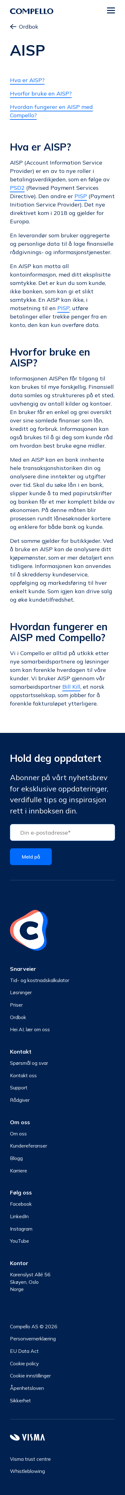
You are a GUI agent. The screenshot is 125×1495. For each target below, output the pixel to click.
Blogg (16, 1158)
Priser (16, 1005)
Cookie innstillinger (30, 1375)
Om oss (18, 1133)
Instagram (21, 1229)
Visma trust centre (30, 1459)
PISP (81, 196)
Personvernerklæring (33, 1338)
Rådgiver (20, 1100)
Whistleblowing (27, 1471)
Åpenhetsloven (27, 1388)
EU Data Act (24, 1351)
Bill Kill (71, 686)
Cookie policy (24, 1363)
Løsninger (21, 992)
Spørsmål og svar (29, 1063)
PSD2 (17, 187)
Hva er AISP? (27, 80)
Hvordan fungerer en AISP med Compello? (51, 111)
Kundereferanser (28, 1146)
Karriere (18, 1170)
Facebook (21, 1204)
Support (18, 1087)
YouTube (19, 1241)
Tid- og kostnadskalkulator (39, 980)
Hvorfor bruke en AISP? (41, 93)
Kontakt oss (23, 1075)
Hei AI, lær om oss (30, 1029)
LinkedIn (19, 1216)
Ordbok (24, 26)
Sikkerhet (20, 1400)
